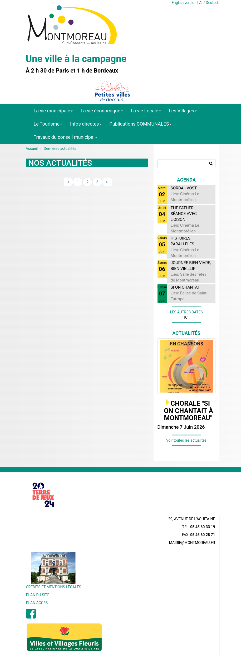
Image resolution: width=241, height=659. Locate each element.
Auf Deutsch (209, 3)
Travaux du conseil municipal (65, 137)
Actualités (186, 333)
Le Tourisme (48, 124)
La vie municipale (53, 110)
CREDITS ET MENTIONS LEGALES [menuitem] (53, 587)
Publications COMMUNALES (140, 124)
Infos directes (85, 124)
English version (184, 3)
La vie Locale (146, 110)
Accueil (32, 148)
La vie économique (102, 110)
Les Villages (183, 110)
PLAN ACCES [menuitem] (37, 603)
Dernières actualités (60, 148)
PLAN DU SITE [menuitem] (38, 595)
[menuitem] (31, 616)
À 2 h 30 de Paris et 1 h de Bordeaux (72, 71)
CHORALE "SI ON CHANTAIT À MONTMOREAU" (188, 411)
